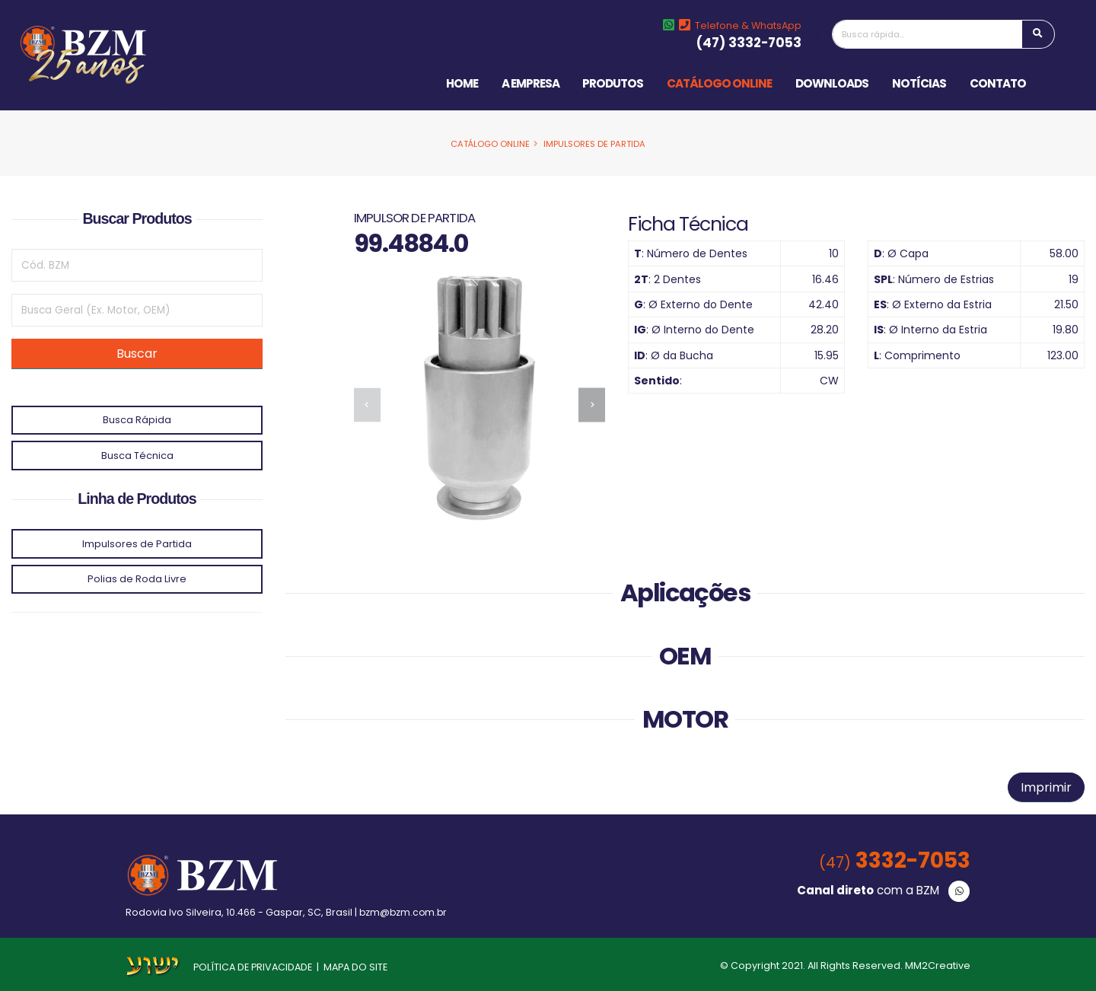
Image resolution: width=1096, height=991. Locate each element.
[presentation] (367, 404)
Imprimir (1046, 787)
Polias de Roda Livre (137, 578)
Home (462, 83)
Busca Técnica (137, 455)
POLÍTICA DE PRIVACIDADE (252, 967)
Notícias (919, 83)
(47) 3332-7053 (748, 42)
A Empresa (530, 83)
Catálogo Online (719, 83)
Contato (998, 83)
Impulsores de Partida (594, 144)
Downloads (831, 83)
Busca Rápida (137, 419)
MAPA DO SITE (355, 967)
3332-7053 (891, 861)
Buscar (137, 353)
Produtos (612, 83)
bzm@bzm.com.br (404, 912)
